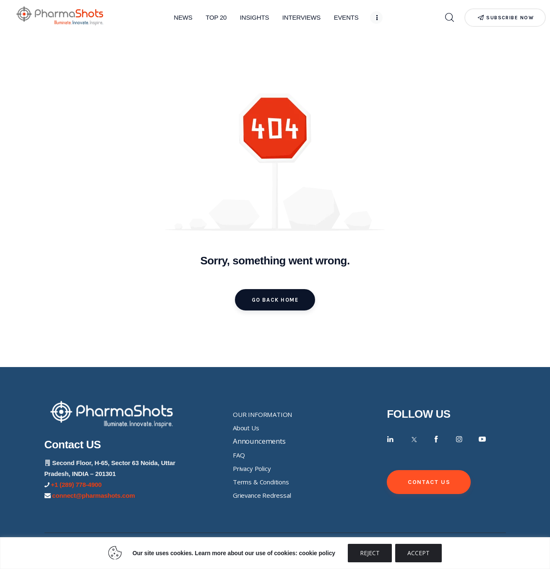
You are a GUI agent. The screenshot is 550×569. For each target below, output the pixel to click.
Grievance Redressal (262, 495)
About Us (246, 428)
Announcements (259, 441)
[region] (275, 553)
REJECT (370, 553)
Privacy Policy (252, 468)
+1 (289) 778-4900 (76, 484)
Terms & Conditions (261, 482)
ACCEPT (418, 553)
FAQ (239, 455)
